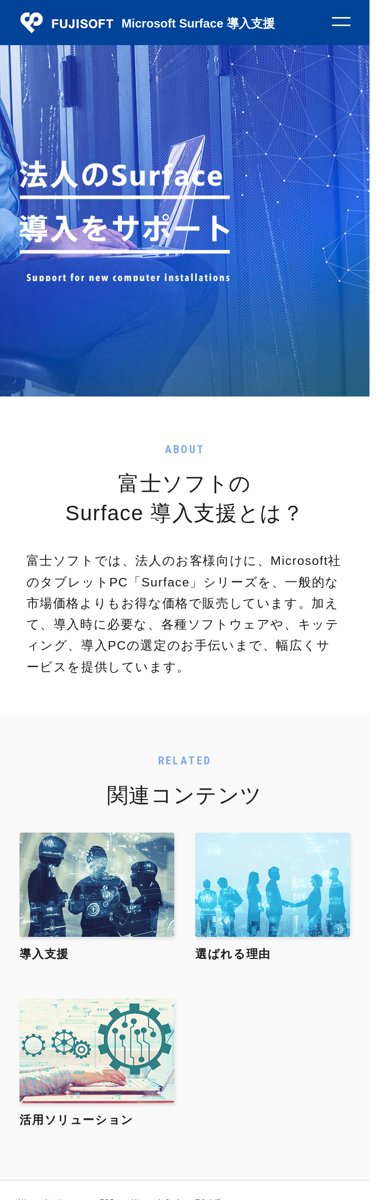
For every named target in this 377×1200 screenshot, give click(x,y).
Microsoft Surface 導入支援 (198, 23)
